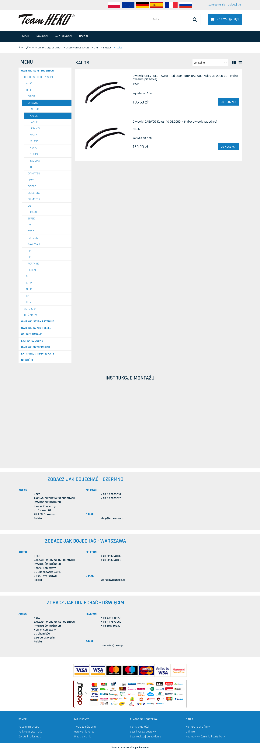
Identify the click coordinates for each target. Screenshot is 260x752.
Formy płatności (139, 727)
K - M (29, 283)
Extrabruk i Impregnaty (37, 354)
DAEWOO (33, 103)
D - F (29, 90)
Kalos (34, 116)
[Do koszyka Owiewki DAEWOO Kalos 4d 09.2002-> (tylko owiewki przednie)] (228, 146)
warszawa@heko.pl (113, 580)
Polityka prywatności (30, 731)
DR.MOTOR (34, 199)
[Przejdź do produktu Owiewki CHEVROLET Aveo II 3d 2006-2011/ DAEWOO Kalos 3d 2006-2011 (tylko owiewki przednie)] (103, 92)
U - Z (29, 302)
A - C (29, 84)
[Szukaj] (194, 19)
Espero (34, 109)
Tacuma (35, 161)
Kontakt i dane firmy (198, 727)
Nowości (27, 360)
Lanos (34, 122)
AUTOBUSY (30, 309)
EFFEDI (32, 219)
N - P (29, 289)
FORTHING (33, 264)
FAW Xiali (34, 244)
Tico (32, 167)
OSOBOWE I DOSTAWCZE (39, 77)
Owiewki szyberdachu (36, 347)
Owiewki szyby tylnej (36, 328)
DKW (31, 180)
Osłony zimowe (31, 334)
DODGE (32, 186)
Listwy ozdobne (32, 341)
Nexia (33, 148)
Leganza (35, 129)
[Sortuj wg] (210, 62)
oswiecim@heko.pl (112, 645)
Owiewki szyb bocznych (37, 71)
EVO (30, 225)
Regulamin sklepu (29, 727)
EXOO (31, 231)
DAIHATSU (34, 174)
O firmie (190, 731)
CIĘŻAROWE (31, 315)
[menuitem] (26, 36)
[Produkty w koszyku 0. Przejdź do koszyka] (225, 19)
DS (29, 206)
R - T (28, 296)
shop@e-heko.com (112, 518)
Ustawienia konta (84, 731)
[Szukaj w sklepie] (174, 19)
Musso (34, 141)
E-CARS (32, 212)
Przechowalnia (82, 736)
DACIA (31, 96)
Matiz (33, 135)
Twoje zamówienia (85, 727)
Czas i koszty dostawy (143, 731)
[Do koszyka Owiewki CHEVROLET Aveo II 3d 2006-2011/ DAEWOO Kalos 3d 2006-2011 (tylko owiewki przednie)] (228, 102)
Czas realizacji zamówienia (145, 736)
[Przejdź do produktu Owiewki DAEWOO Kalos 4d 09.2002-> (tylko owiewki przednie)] (103, 138)
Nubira (34, 154)
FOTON (32, 270)
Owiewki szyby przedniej (38, 322)
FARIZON (33, 238)
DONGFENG (34, 193)
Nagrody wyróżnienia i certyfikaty (205, 736)
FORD (31, 257)
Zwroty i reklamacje (30, 736)
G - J (28, 276)
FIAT (30, 251)
